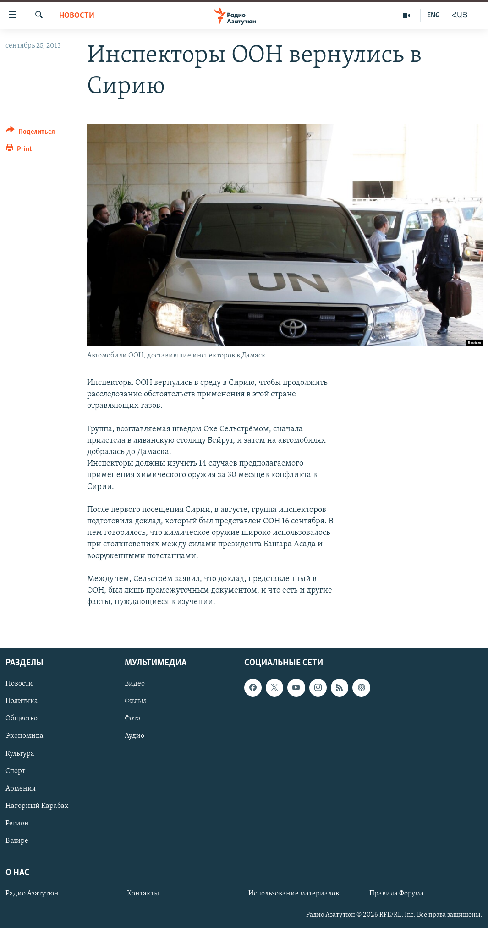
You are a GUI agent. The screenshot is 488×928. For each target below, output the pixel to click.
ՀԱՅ (460, 15)
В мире (16, 840)
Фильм (135, 701)
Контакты (143, 893)
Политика (21, 701)
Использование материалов (293, 893)
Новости (76, 15)
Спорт (15, 770)
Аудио (134, 736)
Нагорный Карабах (36, 805)
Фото (132, 718)
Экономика (24, 736)
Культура (19, 753)
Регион (17, 823)
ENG (433, 15)
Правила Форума (396, 893)
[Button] (30, 133)
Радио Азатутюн (32, 893)
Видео (135, 683)
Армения (20, 788)
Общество (21, 718)
